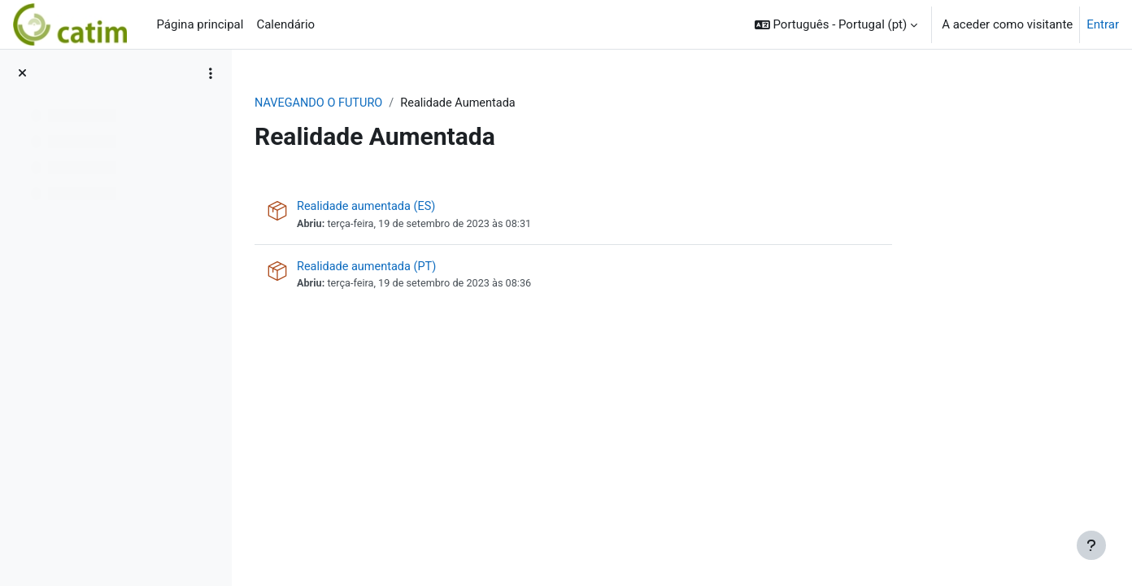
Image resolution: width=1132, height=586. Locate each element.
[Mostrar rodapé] (1091, 545)
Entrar (1102, 24)
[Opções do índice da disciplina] (210, 73)
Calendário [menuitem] (285, 24)
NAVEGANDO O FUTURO (416, 103)
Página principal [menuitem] (199, 24)
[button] (836, 24)
